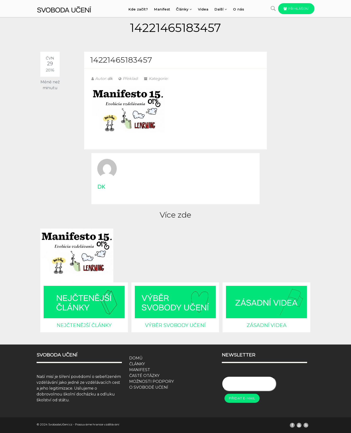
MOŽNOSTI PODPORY (151, 381)
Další (220, 9)
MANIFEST (139, 369)
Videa (203, 9)
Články (184, 9)
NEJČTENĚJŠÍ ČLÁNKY (84, 325)
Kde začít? (138, 9)
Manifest (162, 9)
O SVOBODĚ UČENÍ (148, 387)
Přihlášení (296, 8)
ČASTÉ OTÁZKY (144, 375)
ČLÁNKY (137, 364)
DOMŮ (136, 358)
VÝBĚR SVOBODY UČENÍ (175, 325)
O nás (238, 9)
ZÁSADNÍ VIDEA (266, 325)
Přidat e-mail (242, 398)
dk (110, 78)
